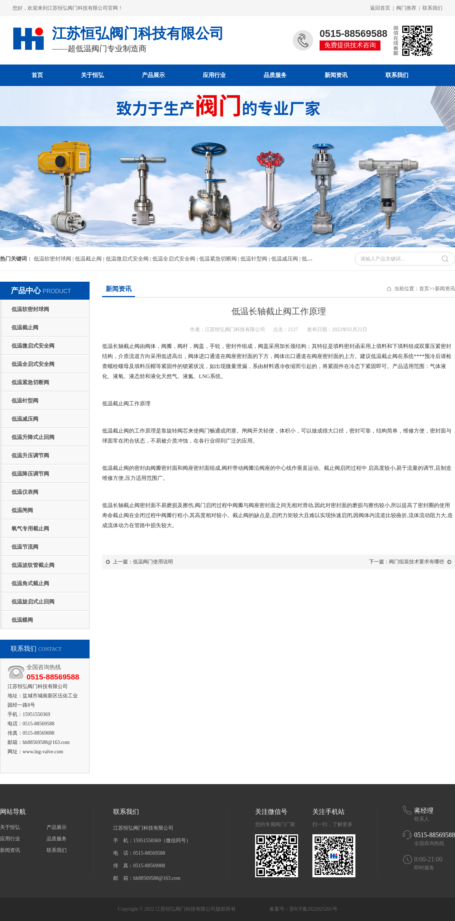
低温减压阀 (24, 419)
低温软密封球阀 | (54, 259)
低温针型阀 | (255, 259)
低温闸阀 (22, 510)
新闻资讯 (336, 75)
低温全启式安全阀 (32, 364)
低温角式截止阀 (30, 583)
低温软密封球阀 (30, 309)
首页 (37, 75)
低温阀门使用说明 (153, 561)
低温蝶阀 (22, 620)
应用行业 (214, 75)
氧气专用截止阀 (30, 528)
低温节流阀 (24, 547)
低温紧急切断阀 (30, 382)
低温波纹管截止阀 (32, 565)
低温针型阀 (24, 401)
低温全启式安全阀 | (175, 259)
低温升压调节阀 (30, 455)
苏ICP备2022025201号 (313, 909)
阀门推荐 (406, 8)
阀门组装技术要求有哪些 (416, 561)
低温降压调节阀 (30, 474)
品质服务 (275, 75)
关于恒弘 (92, 75)
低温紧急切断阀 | (220, 259)
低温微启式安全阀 (32, 346)
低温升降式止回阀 (32, 437)
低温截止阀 (24, 327)
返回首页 (380, 8)
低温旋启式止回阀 (32, 602)
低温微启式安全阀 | (129, 259)
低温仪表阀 (24, 492)
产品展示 (153, 75)
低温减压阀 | (286, 259)
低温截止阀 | (90, 259)
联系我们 (432, 8)
